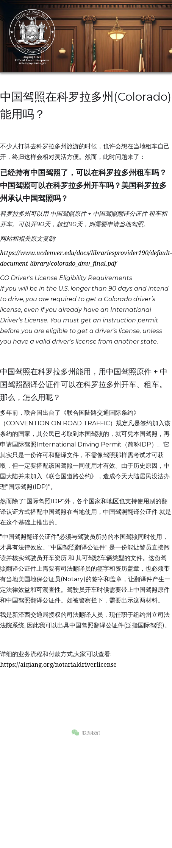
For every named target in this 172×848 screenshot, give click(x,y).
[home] (32, 36)
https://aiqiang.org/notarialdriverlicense (58, 664)
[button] (156, 36)
